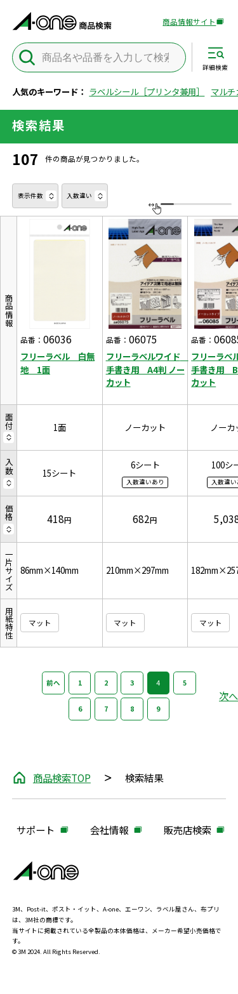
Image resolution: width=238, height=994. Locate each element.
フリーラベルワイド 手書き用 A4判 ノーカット (145, 369)
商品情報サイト (189, 22)
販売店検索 (187, 830)
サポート (36, 830)
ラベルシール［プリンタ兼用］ (146, 91)
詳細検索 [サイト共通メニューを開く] (215, 67)
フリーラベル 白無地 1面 (57, 362)
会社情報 (109, 830)
